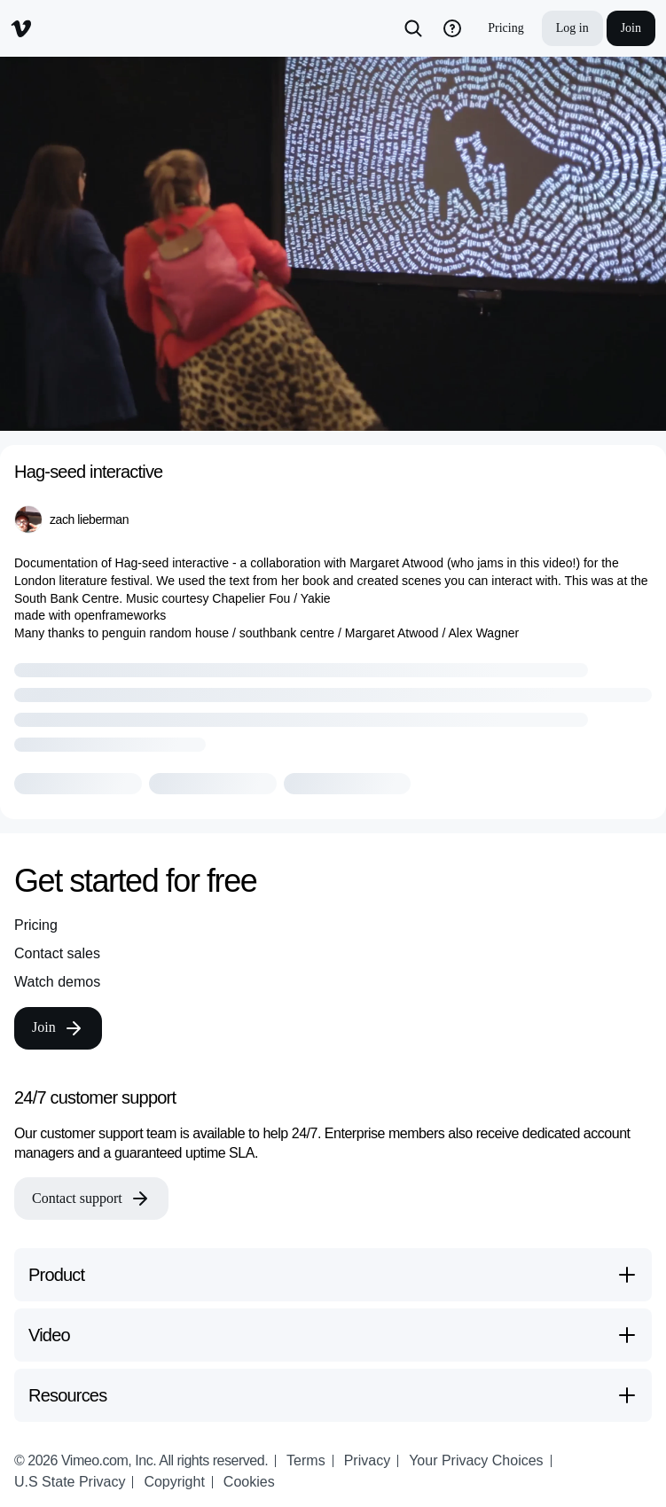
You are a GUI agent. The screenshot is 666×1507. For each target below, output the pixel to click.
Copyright (174, 1481)
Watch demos (57, 981)
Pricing (505, 28)
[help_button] (452, 28)
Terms (305, 1460)
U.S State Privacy (69, 1481)
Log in (572, 28)
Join (631, 28)
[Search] (413, 28)
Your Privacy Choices (476, 1460)
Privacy (367, 1460)
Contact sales (57, 953)
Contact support (91, 1198)
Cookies (249, 1481)
